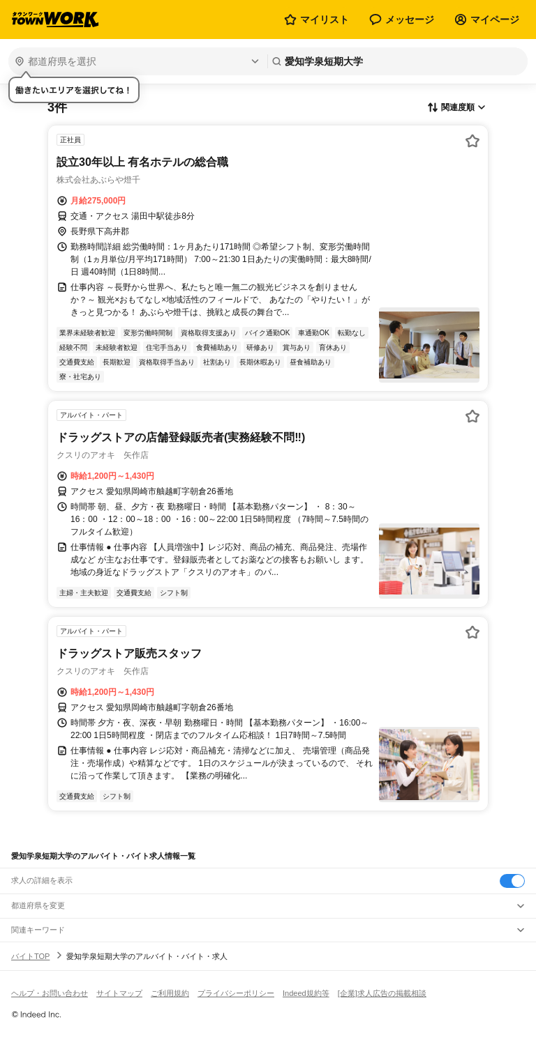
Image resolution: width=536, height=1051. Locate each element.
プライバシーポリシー (236, 993)
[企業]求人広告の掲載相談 (382, 993)
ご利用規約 (170, 993)
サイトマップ (119, 993)
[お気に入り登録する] (472, 140)
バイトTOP (30, 956)
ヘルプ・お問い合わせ (49, 993)
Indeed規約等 (306, 993)
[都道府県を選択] (136, 61)
